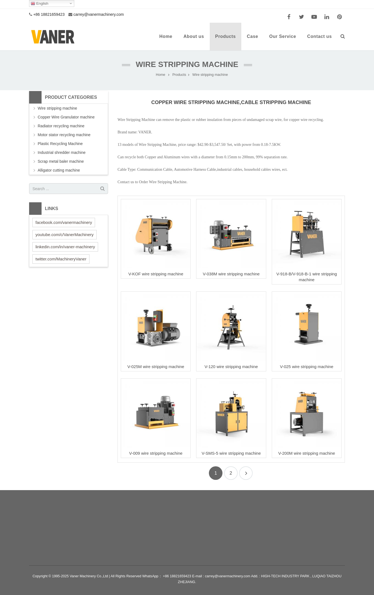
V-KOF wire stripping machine (155, 273)
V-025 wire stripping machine (307, 366)
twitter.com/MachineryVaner (60, 259)
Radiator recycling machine (61, 126)
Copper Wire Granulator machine (66, 117)
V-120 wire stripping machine (231, 366)
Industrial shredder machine (62, 152)
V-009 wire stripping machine (156, 453)
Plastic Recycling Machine (60, 143)
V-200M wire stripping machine (306, 453)
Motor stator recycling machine (64, 135)
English (39, 3)
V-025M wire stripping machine (155, 366)
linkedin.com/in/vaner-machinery (65, 246)
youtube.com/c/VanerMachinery (64, 234)
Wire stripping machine (187, 64)
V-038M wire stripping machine (231, 273)
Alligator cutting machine (59, 170)
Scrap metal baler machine (61, 161)
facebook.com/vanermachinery (63, 222)
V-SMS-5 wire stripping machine (231, 453)
